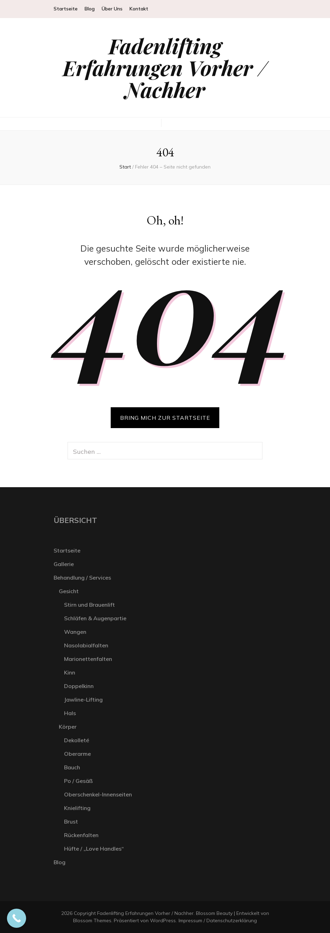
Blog (90, 9)
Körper (68, 726)
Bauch (72, 767)
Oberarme (77, 753)
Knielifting (77, 807)
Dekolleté (76, 740)
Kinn (69, 672)
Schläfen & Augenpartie (95, 618)
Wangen (75, 631)
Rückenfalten (81, 835)
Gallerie (64, 563)
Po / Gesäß (78, 780)
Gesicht (69, 591)
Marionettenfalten (88, 658)
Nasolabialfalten (86, 645)
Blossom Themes (92, 920)
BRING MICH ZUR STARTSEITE (165, 417)
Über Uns (112, 9)
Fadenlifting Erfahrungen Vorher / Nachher (165, 67)
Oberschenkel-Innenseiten (98, 794)
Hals (70, 713)
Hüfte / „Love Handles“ (94, 848)
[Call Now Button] (16, 918)
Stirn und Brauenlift (89, 604)
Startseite (66, 9)
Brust (71, 821)
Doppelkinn (79, 685)
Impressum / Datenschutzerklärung (218, 920)
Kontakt (138, 9)
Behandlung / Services (82, 577)
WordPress (163, 920)
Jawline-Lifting (83, 699)
